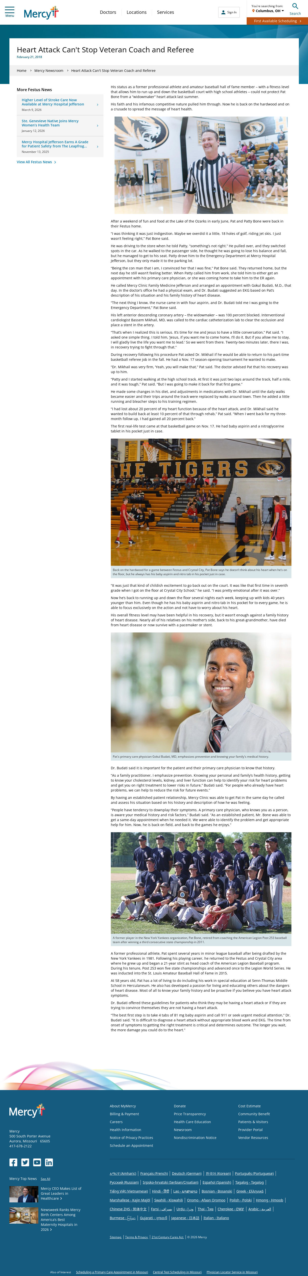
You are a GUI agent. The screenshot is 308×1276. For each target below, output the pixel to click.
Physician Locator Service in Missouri (232, 1272)
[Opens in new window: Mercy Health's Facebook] (13, 1162)
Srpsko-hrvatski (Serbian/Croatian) (170, 1182)
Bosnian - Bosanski (217, 1191)
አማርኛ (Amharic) (123, 1173)
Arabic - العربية (259, 1209)
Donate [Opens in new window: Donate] (180, 1106)
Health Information (125, 1129)
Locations (137, 12)
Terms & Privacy (136, 1237)
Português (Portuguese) (254, 1173)
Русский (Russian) (124, 1182)
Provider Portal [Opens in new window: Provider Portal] (250, 1129)
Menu (9, 12)
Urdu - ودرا (184, 1209)
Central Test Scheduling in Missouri (177, 1272)
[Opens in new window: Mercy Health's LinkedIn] (49, 1162)
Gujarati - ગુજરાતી (153, 1217)
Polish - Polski (241, 1200)
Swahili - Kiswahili (168, 1200)
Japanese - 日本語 (185, 1217)
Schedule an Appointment (131, 1145)
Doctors (108, 12)
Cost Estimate (249, 1106)
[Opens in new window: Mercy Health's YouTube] (37, 1162)
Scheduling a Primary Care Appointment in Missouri (112, 1272)
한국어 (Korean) (218, 1173)
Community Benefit (254, 1114)
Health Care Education (192, 1121)
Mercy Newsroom (48, 70)
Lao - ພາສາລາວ (185, 1191)
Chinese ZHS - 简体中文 (128, 1209)
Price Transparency (190, 1114)
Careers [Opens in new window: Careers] (116, 1121)
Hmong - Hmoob (269, 1200)
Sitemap (116, 1237)
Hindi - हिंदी (160, 1191)
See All (45, 1179)
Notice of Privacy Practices (131, 1137)
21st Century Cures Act (168, 1237)
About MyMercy (123, 1106)
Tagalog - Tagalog (249, 1182)
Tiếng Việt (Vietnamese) (129, 1191)
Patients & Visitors (253, 1121)
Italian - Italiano (216, 1217)
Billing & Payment (124, 1114)
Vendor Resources (253, 1137)
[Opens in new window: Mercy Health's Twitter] (25, 1162)
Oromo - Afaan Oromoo (206, 1200)
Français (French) (154, 1173)
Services (165, 12)
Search (295, 8)
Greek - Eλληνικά (249, 1191)
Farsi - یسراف (161, 1209)
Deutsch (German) (186, 1173)
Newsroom (183, 1129)
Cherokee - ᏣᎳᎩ (231, 1209)
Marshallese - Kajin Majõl (130, 1200)
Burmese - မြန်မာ (123, 1217)
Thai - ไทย (205, 1209)
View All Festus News (35, 162)
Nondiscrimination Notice (195, 1137)
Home (21, 70)
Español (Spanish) (217, 1182)
